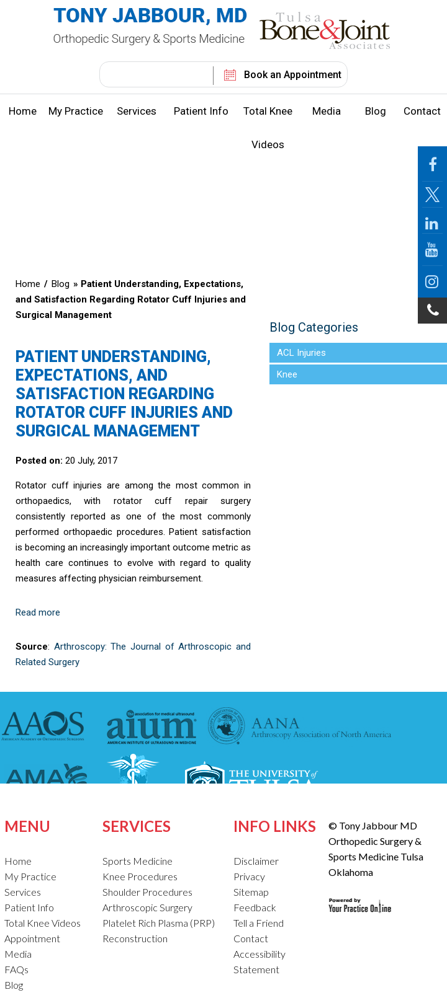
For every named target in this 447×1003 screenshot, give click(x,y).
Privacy (249, 876)
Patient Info (201, 111)
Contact (422, 111)
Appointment (32, 938)
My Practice (75, 111)
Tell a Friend (258, 923)
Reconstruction (135, 938)
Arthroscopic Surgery (147, 907)
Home (23, 111)
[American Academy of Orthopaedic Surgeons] (45, 728)
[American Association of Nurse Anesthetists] (300, 728)
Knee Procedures (140, 876)
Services (136, 111)
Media (326, 111)
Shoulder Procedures (147, 892)
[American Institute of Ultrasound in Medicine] (148, 728)
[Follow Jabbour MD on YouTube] (432, 250)
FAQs (16, 969)
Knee (287, 374)
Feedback (254, 907)
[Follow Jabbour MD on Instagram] (432, 282)
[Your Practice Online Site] (359, 896)
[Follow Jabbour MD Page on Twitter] (432, 195)
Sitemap (251, 892)
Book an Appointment (292, 75)
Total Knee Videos (267, 128)
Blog (375, 111)
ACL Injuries (301, 352)
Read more (38, 612)
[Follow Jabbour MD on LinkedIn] (432, 221)
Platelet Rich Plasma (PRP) (158, 923)
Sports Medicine (137, 861)
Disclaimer (256, 861)
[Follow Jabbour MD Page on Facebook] (432, 164)
